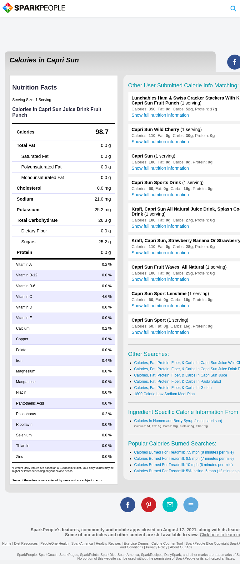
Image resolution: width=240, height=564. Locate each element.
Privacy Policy (156, 547)
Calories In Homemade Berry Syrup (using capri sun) (178, 421)
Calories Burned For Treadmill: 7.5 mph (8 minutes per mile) (184, 452)
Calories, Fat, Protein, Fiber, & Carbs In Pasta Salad (177, 381)
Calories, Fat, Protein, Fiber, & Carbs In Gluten (173, 388)
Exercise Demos (135, 543)
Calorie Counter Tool (167, 543)
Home (6, 543)
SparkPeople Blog (199, 543)
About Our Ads (181, 547)
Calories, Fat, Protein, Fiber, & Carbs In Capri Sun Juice (180, 375)
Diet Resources (26, 543)
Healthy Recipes (108, 543)
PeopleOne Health (54, 543)
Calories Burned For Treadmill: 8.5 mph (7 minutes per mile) (184, 458)
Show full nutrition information (160, 115)
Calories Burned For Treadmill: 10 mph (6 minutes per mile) (183, 465)
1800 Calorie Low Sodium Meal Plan (164, 394)
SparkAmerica (82, 543)
